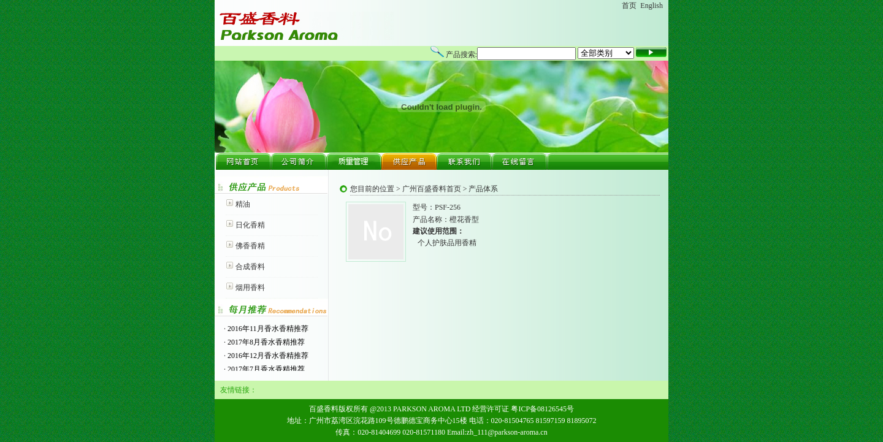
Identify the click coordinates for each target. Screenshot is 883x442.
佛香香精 (250, 246)
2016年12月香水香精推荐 (267, 355)
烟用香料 (250, 287)
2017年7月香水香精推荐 (265, 369)
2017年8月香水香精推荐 (265, 342)
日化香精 (250, 225)
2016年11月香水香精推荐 (267, 328)
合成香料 (250, 266)
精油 (242, 204)
